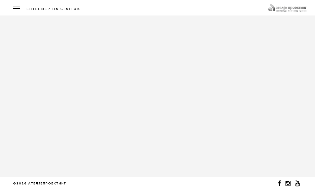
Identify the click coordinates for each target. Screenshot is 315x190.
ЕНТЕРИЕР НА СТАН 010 (53, 9)
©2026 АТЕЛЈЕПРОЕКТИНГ (39, 183)
